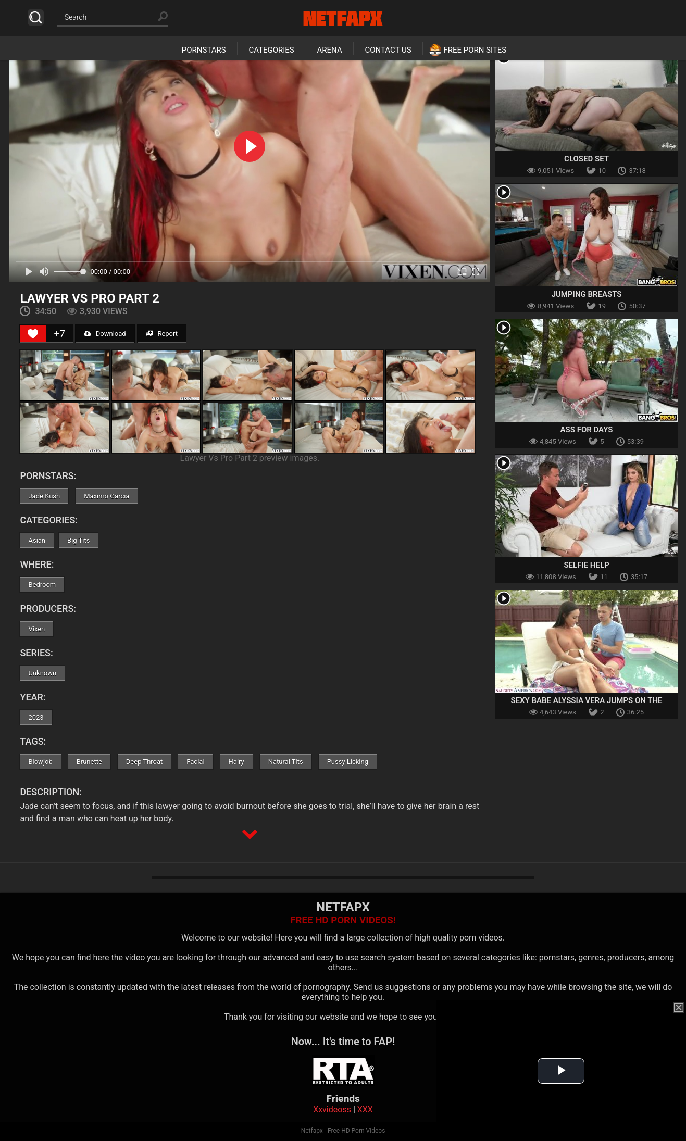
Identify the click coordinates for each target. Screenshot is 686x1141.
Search (36, 17)
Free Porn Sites (474, 50)
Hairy (236, 762)
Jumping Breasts (587, 294)
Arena (329, 50)
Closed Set (586, 159)
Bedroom (42, 584)
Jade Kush (44, 496)
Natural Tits (285, 762)
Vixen (36, 629)
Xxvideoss (332, 1109)
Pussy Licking (347, 762)
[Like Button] (33, 333)
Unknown (42, 673)
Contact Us (388, 50)
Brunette (89, 762)
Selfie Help (586, 565)
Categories (271, 50)
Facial (195, 762)
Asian (36, 540)
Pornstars (204, 50)
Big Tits (78, 540)
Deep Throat (144, 762)
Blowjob (40, 762)
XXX (365, 1109)
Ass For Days (586, 429)
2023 (35, 717)
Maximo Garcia (106, 496)
